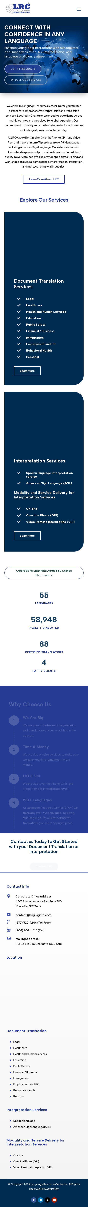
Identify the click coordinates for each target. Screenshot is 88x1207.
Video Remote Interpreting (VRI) (32, 1167)
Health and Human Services (30, 1054)
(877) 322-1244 (26, 922)
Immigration (21, 1078)
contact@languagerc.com (33, 915)
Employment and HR (26, 1084)
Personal (18, 1096)
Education (19, 1060)
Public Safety (21, 1066)
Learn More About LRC (44, 179)
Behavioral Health (24, 1090)
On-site (18, 1155)
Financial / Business (25, 1072)
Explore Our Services (25, 82)
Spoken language (24, 1120)
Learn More (27, 370)
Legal (16, 1041)
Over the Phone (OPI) (26, 1161)
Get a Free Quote (22, 71)
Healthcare (20, 1047)
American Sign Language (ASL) (32, 1126)
